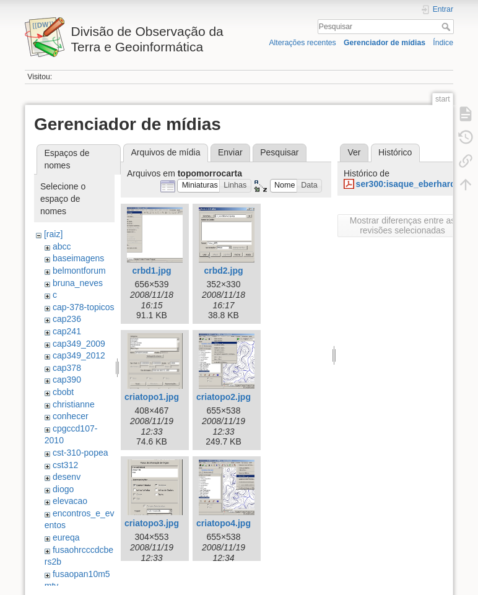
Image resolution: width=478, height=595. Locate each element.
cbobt (63, 392)
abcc (62, 246)
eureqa (66, 537)
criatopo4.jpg (223, 523)
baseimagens (78, 258)
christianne (74, 404)
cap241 (67, 331)
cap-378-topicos (84, 307)
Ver (353, 152)
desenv (66, 477)
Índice (443, 42)
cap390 (67, 379)
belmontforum (79, 271)
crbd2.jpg (223, 271)
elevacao (70, 501)
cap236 (67, 319)
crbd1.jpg (151, 271)
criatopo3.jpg (151, 523)
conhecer (71, 416)
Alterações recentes (302, 42)
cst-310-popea (80, 453)
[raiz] (53, 234)
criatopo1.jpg (151, 397)
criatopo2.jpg (223, 397)
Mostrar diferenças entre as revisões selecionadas (402, 225)
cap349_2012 (79, 355)
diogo (63, 489)
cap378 (67, 368)
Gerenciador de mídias (384, 42)
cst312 (65, 465)
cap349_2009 (79, 344)
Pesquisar (447, 26)
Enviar (230, 152)
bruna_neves (78, 283)
